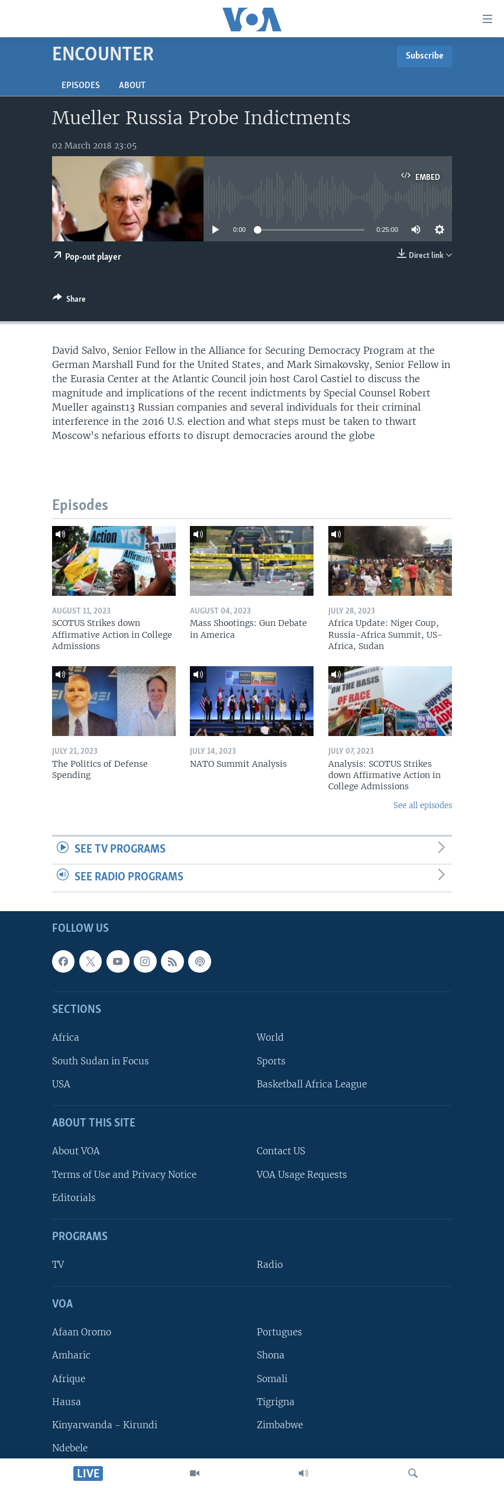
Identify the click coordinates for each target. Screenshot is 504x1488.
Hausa (66, 1401)
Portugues (279, 1332)
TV (58, 1264)
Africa (65, 1037)
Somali (272, 1378)
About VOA (76, 1151)
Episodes (81, 86)
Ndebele (70, 1448)
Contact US (281, 1151)
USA (61, 1083)
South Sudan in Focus (100, 1060)
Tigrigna (276, 1401)
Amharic (71, 1355)
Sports (271, 1060)
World (270, 1037)
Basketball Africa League (312, 1083)
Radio (270, 1264)
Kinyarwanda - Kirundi (104, 1424)
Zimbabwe (280, 1424)
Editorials (74, 1197)
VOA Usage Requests (302, 1174)
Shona (271, 1355)
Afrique (68, 1378)
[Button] (69, 301)
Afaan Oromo (81, 1332)
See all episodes (422, 806)
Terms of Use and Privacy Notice (124, 1174)
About (132, 86)
